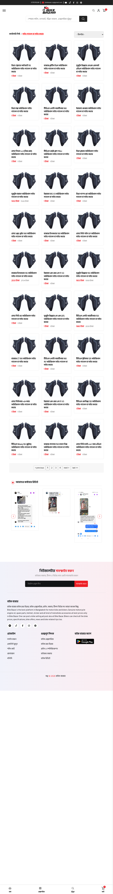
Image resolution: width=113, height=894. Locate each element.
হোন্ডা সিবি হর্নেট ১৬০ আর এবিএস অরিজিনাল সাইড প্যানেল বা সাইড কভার (88, 449)
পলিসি (9, 660)
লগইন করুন (11, 641)
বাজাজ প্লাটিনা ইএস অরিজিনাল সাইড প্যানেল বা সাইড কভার (55, 67)
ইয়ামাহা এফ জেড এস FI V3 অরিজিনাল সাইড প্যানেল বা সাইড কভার (56, 406)
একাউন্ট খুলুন (12, 646)
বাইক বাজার (60, 677)
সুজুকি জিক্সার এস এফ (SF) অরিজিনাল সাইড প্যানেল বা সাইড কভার (56, 320)
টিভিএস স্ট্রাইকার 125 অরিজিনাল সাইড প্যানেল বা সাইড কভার (88, 361)
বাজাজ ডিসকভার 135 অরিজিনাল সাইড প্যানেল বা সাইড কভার (24, 275)
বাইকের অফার (46, 655)
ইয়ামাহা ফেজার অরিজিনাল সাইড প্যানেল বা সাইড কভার (88, 110)
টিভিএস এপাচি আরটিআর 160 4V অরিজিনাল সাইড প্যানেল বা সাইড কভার (55, 363)
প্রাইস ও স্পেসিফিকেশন (49, 650)
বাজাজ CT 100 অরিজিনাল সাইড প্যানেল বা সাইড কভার (23, 361)
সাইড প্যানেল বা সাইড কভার (33, 34)
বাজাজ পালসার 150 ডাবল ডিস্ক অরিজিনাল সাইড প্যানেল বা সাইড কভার (56, 449)
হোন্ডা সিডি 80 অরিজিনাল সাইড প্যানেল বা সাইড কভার (23, 318)
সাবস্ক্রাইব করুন (81, 585)
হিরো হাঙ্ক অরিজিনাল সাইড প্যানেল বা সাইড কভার (21, 110)
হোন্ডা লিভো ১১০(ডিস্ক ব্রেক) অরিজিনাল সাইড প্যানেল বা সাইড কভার (24, 155)
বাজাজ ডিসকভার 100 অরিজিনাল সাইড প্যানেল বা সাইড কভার (56, 236)
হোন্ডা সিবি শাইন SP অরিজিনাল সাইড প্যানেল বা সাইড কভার (88, 236)
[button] (99, 518)
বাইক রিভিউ (45, 660)
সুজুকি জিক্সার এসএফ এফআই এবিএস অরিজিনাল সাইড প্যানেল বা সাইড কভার (88, 69)
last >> (75, 469)
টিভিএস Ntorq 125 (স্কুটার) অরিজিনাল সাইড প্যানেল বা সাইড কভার (24, 449)
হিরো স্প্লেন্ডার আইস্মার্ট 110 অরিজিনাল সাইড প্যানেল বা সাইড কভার (24, 69)
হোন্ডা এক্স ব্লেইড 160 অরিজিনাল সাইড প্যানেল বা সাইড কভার (23, 236)
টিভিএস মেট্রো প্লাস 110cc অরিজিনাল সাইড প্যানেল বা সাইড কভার (56, 155)
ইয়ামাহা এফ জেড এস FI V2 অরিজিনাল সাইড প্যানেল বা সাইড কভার (56, 277)
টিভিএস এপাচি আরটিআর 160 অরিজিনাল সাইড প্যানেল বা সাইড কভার (56, 112)
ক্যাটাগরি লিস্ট (14, 34)
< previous (39, 469)
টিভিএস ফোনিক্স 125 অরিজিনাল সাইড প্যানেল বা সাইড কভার (88, 404)
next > (66, 469)
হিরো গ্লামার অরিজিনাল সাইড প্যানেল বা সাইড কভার (87, 153)
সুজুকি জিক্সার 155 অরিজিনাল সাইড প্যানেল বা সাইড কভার (87, 275)
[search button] (83, 19)
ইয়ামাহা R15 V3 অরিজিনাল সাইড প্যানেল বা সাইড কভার (56, 196)
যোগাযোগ (10, 655)
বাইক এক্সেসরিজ (47, 641)
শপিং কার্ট (11, 650)
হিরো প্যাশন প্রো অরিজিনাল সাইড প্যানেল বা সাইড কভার (88, 196)
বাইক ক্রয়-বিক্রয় (47, 646)
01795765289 (35, 2)
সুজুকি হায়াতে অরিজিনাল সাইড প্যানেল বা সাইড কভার (23, 196)
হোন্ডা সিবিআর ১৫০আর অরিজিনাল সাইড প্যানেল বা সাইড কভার (24, 406)
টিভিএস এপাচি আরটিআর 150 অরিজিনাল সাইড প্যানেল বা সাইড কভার (88, 320)
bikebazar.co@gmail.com (52, 2)
